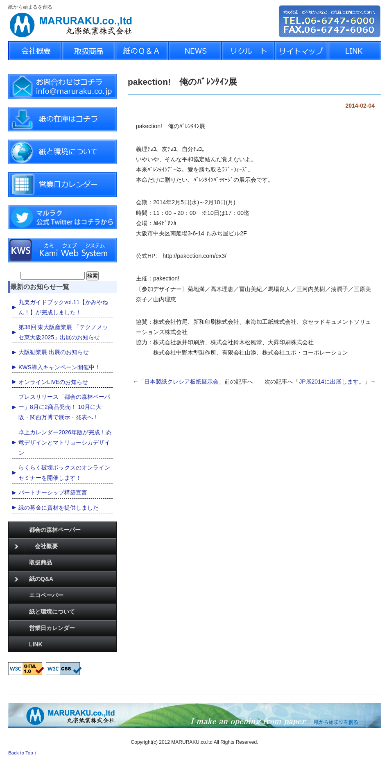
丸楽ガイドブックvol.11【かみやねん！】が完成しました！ (63, 307)
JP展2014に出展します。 (331, 381)
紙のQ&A (33, 579)
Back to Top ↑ (22, 752)
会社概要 (36, 546)
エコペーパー (46, 595)
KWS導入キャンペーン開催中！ (59, 367)
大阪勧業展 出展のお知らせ (53, 352)
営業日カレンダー (52, 628)
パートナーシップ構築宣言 (52, 492)
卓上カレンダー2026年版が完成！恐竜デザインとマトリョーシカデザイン (64, 442)
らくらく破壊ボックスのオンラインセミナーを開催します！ (64, 472)
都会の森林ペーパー (55, 529)
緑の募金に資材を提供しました (58, 507)
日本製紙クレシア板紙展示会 (181, 381)
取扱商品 (40, 562)
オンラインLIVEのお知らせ (53, 382)
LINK (36, 644)
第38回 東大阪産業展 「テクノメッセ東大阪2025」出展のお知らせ (63, 332)
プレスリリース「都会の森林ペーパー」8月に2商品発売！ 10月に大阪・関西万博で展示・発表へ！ (64, 406)
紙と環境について (52, 611)
